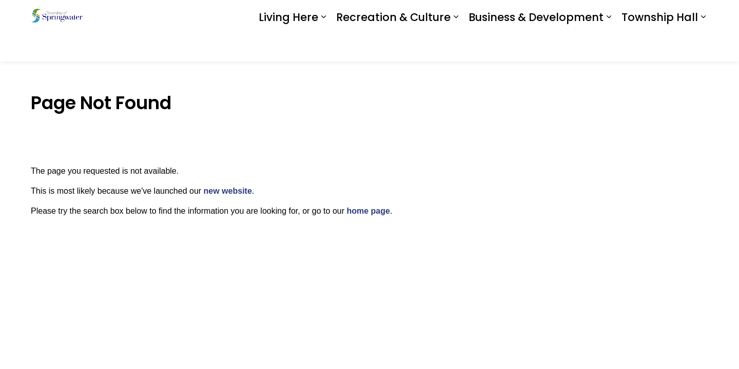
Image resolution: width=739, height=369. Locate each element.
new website (228, 191)
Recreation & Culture (393, 45)
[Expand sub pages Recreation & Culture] (456, 46)
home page (368, 211)
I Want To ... (646, 15)
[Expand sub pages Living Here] (323, 46)
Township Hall (659, 45)
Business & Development (536, 45)
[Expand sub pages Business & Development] (609, 46)
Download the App (565, 15)
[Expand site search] (698, 15)
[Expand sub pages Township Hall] (703, 46)
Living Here (288, 45)
